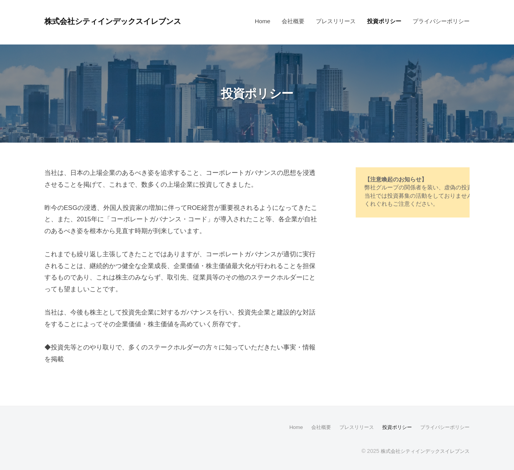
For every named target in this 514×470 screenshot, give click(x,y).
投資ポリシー (384, 21)
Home (262, 21)
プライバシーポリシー (441, 21)
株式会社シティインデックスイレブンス (122, 21)
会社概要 (293, 21)
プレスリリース (336, 21)
